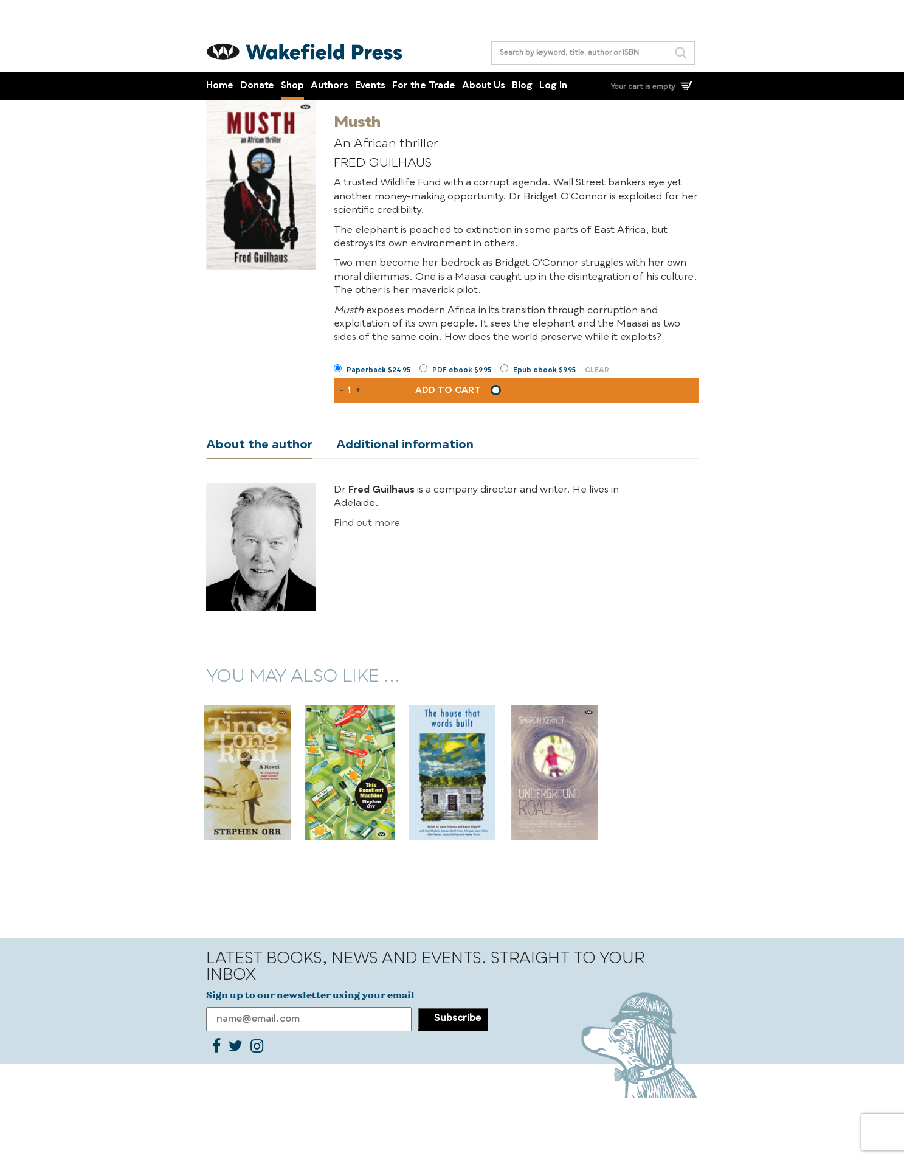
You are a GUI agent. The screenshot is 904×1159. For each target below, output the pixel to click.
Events (370, 86)
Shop (292, 86)
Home (219, 86)
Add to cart (448, 390)
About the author (259, 445)
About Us (483, 86)
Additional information (405, 445)
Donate (257, 86)
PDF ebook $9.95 (461, 370)
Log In (553, 86)
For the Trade (423, 86)
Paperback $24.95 (378, 370)
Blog (522, 86)
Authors (329, 86)
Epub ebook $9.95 (544, 370)
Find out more (367, 523)
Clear (597, 370)
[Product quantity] (349, 390)
